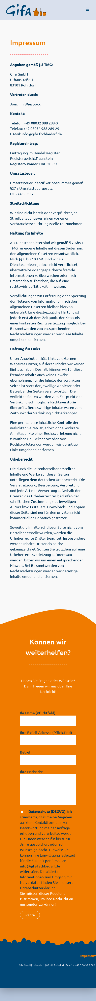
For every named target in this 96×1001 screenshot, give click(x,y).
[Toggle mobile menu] (88, 9)
